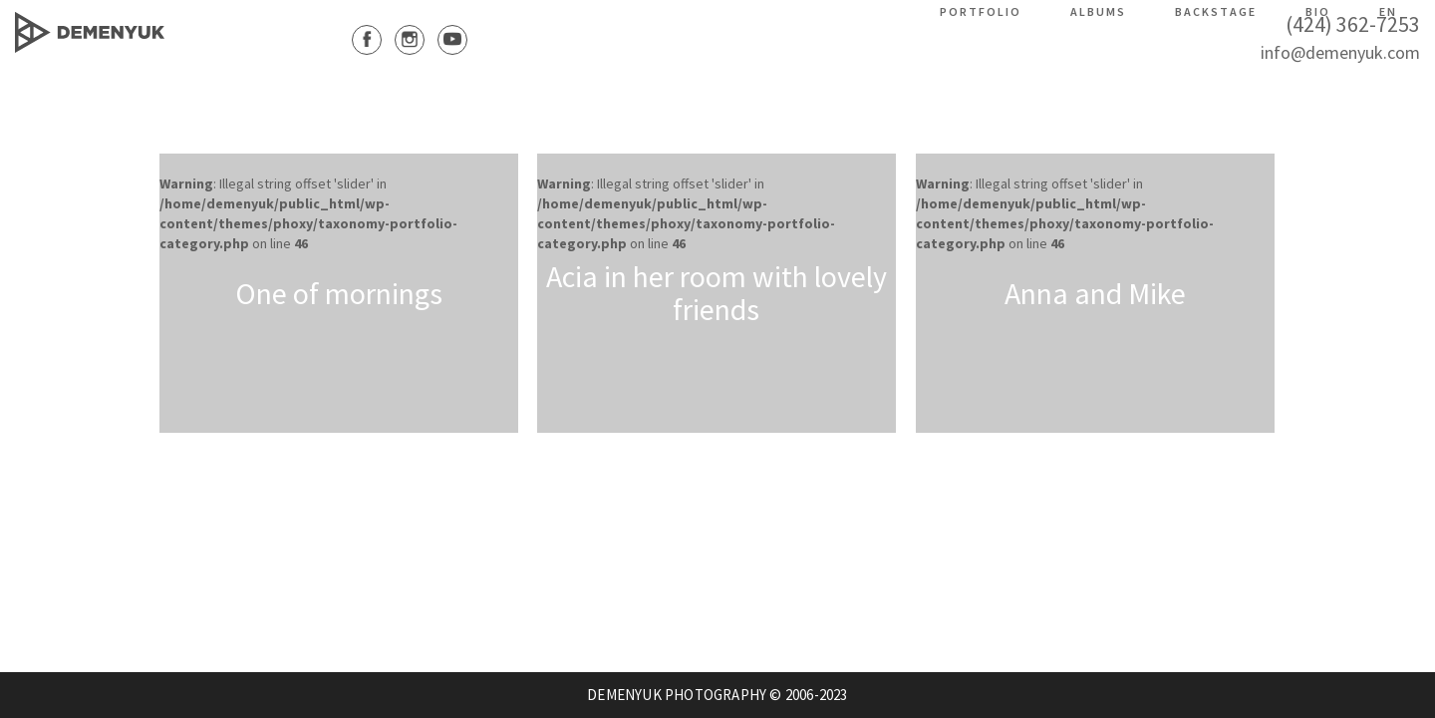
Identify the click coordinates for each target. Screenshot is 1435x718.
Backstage (1216, 11)
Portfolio (980, 11)
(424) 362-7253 (1353, 24)
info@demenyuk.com (1340, 52)
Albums (1098, 11)
